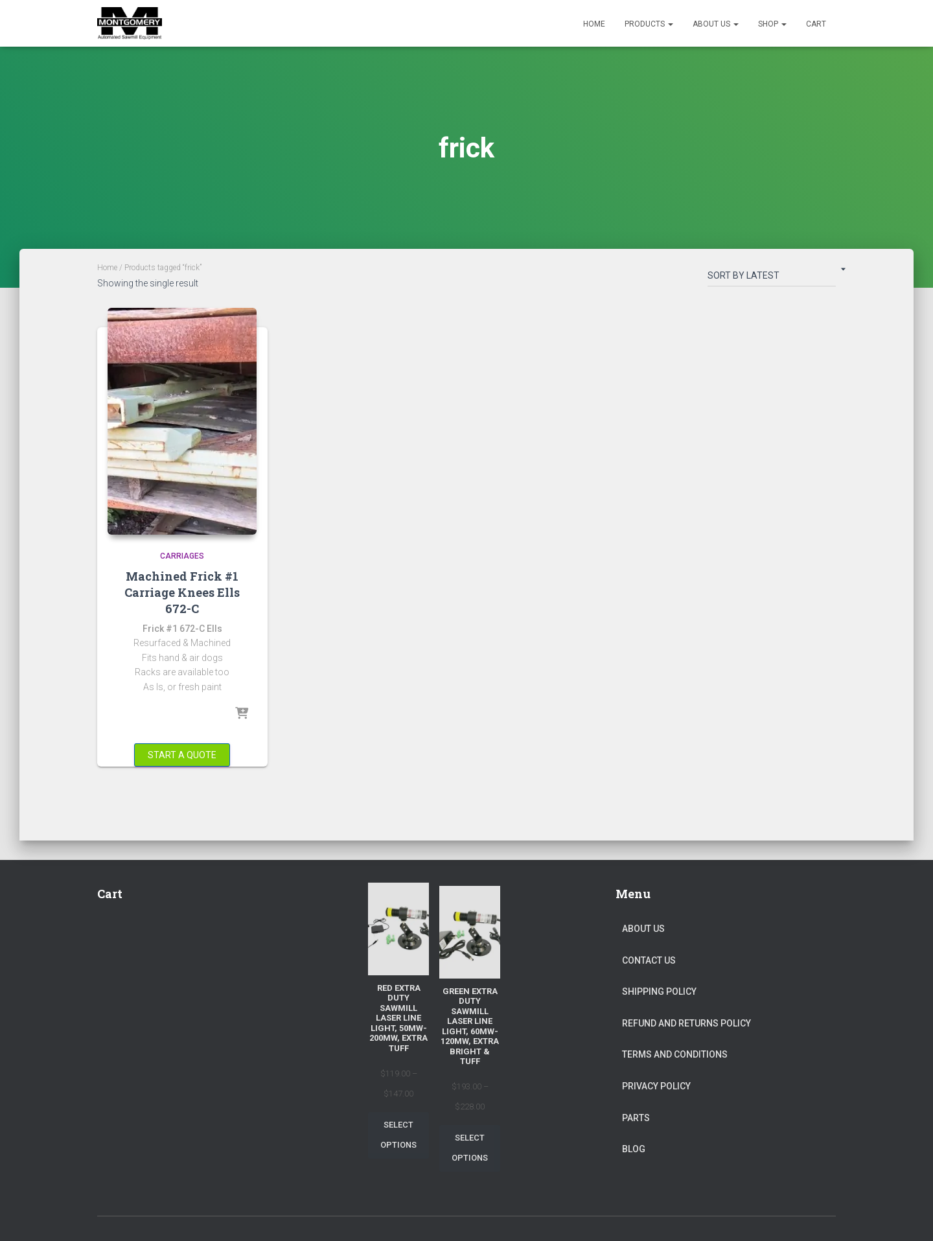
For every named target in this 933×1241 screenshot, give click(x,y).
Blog (633, 1149)
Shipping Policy (659, 991)
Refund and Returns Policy (686, 1023)
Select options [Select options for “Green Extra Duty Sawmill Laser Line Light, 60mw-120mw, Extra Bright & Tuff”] (470, 1148)
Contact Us (649, 960)
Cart (816, 24)
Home (594, 24)
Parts (636, 1118)
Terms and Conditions (675, 1054)
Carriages (182, 556)
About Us (716, 24)
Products (649, 24)
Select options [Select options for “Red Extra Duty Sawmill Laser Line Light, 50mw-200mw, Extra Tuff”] (398, 1135)
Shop (772, 24)
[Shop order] (772, 278)
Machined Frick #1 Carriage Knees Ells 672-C (182, 592)
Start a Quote (182, 755)
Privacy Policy (656, 1086)
